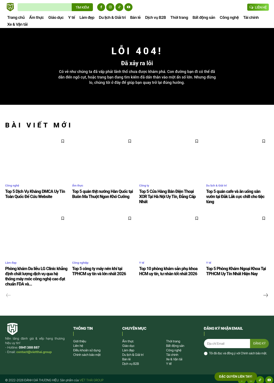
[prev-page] (8, 292)
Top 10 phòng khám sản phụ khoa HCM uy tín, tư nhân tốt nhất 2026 (169, 269)
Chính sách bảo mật (253, 351)
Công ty (145, 190)
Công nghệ (13, 190)
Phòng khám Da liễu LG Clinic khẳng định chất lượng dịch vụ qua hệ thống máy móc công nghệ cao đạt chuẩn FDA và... (35, 274)
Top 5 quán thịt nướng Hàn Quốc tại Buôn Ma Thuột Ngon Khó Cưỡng (99, 198)
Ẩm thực (78, 190)
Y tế (142, 262)
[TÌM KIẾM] (82, 7)
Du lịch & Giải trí (218, 190)
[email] (226, 341)
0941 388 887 (29, 345)
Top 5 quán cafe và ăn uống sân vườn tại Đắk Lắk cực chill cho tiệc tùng (236, 198)
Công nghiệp (81, 262)
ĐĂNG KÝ (259, 341)
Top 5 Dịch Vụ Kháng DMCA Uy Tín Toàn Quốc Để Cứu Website (36, 198)
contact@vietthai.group (34, 349)
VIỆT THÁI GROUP (91, 377)
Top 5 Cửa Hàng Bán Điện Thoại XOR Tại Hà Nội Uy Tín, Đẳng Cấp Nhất (170, 198)
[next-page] (265, 292)
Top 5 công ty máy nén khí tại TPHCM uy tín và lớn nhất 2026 (103, 269)
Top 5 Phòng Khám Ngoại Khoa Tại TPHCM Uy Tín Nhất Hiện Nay (232, 269)
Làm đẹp (12, 262)
